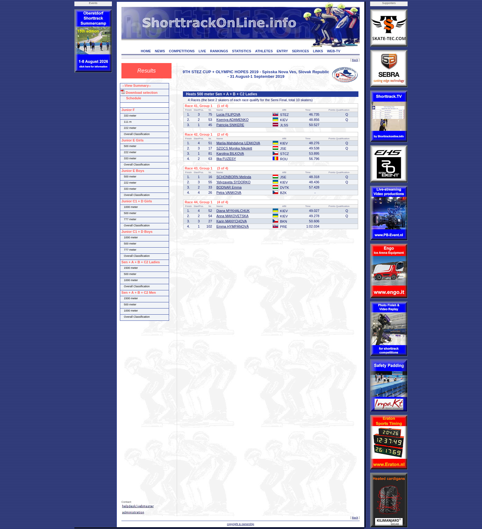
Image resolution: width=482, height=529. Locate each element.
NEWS (160, 51)
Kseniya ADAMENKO (232, 119)
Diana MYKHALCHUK (233, 211)
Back (355, 60)
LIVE (202, 51)
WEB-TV (333, 51)
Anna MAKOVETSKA (232, 216)
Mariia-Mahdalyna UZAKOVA (238, 143)
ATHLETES (264, 51)
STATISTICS (241, 51)
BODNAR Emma (229, 187)
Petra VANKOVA (228, 192)
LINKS (318, 51)
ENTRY (282, 51)
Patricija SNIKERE (230, 125)
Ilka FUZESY (226, 159)
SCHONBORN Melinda (233, 177)
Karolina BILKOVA (230, 153)
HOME (146, 51)
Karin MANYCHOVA (231, 221)
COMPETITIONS (182, 51)
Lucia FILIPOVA (228, 114)
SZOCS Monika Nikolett (234, 148)
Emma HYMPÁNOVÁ (232, 226)
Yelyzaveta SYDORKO (233, 182)
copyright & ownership (240, 524)
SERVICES (300, 51)
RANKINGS (219, 51)
